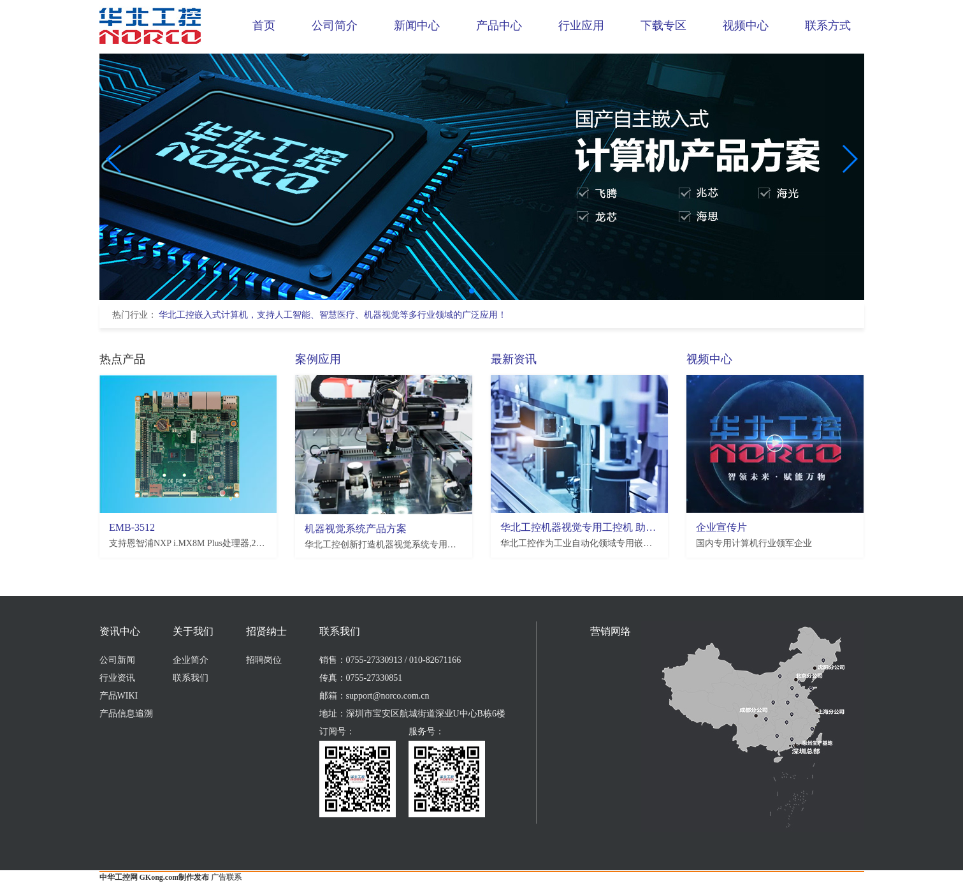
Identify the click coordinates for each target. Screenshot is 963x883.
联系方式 (828, 25)
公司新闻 (117, 660)
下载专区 (663, 25)
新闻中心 (417, 25)
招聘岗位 (264, 660)
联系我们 (190, 678)
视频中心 (746, 25)
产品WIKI (118, 696)
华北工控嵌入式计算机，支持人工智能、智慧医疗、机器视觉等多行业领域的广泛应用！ (333, 315)
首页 (263, 25)
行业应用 (581, 25)
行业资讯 (117, 678)
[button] (471, 290)
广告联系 (226, 877)
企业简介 (190, 660)
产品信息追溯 (126, 713)
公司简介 (335, 25)
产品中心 (499, 25)
